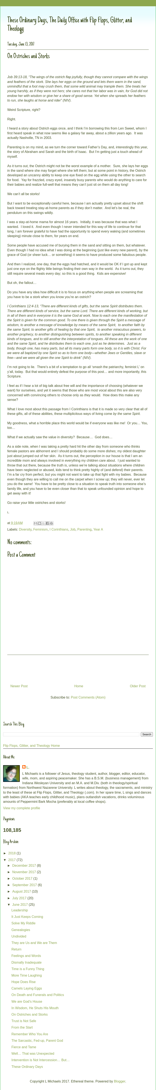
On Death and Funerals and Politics (37, 995)
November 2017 (24, 872)
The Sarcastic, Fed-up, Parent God (37, 1040)
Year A (98, 529)
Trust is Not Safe (23, 1021)
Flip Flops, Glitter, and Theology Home (31, 745)
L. (27, 767)
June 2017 (20, 904)
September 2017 (25, 885)
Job (73, 529)
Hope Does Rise (23, 982)
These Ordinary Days (27, 1066)
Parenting (84, 529)
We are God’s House (26, 1001)
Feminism (40, 529)
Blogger (119, 1081)
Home (78, 686)
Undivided (18, 936)
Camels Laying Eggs (26, 988)
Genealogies (20, 930)
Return (16, 949)
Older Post (138, 686)
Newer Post (19, 686)
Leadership (19, 910)
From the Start (22, 1027)
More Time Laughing (26, 975)
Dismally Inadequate (26, 962)
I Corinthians (59, 529)
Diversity (25, 529)
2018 (12, 853)
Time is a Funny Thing (27, 969)
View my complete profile (21, 808)
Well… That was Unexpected (32, 1053)
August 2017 (22, 891)
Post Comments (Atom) (88, 697)
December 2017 (24, 865)
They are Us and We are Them (34, 943)
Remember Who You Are (29, 1034)
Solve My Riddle (23, 923)
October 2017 (22, 878)
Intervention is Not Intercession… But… (40, 1060)
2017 (12, 860)
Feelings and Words (26, 956)
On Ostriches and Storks (29, 1014)
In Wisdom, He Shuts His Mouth (35, 1008)
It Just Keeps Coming (27, 916)
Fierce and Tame (23, 1047)
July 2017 (19, 898)
